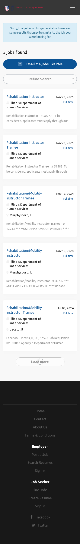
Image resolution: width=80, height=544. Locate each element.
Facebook (43, 517)
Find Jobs (40, 490)
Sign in (40, 470)
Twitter (43, 525)
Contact (40, 419)
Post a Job (40, 455)
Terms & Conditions (40, 435)
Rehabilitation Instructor (25, 97)
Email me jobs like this (44, 64)
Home (40, 411)
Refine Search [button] (40, 79)
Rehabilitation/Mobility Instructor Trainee (24, 195)
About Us (40, 427)
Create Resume (40, 498)
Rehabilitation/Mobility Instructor (24, 253)
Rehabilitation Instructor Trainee (25, 145)
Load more (40, 362)
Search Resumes (40, 462)
